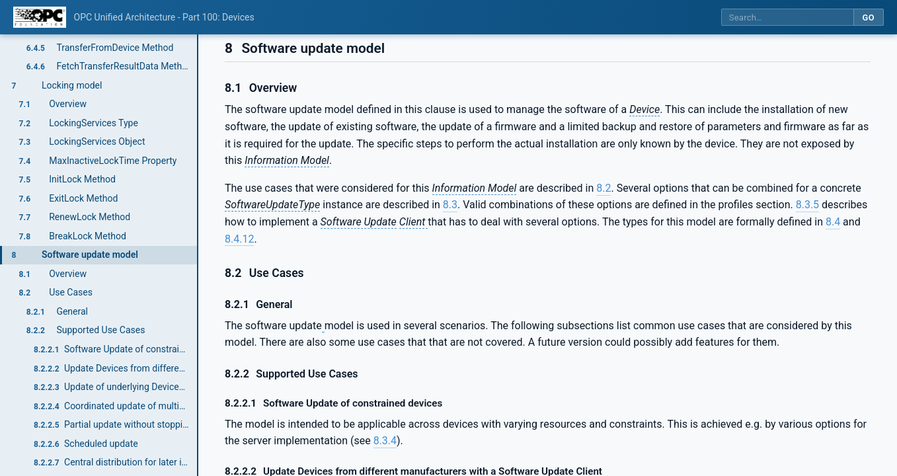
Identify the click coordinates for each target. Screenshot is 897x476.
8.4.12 (239, 239)
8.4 (833, 222)
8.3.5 (807, 204)
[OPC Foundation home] (39, 17)
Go (868, 17)
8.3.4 (385, 440)
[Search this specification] (787, 17)
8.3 (450, 204)
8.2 (603, 188)
